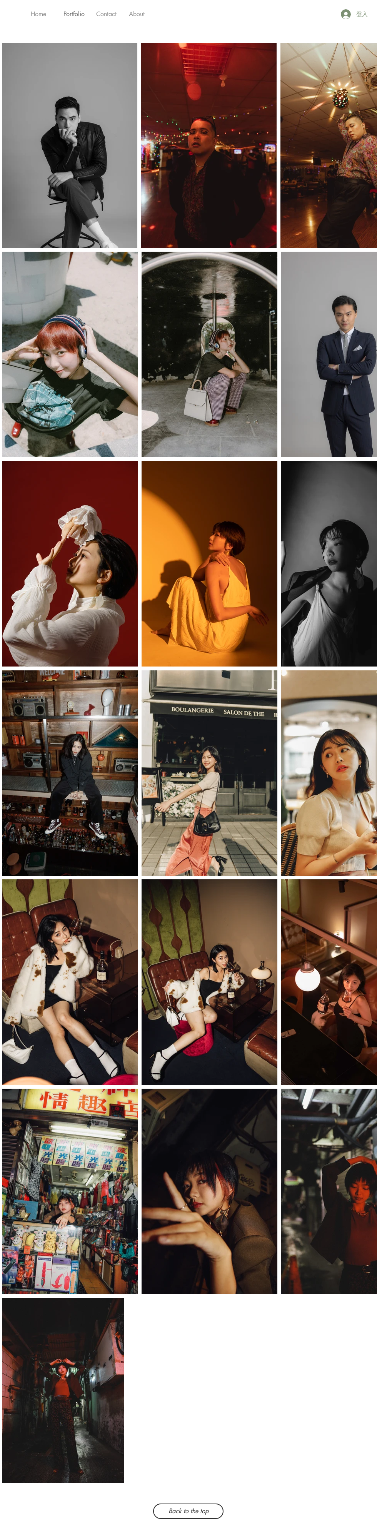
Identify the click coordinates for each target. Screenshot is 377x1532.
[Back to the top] (188, 1511)
